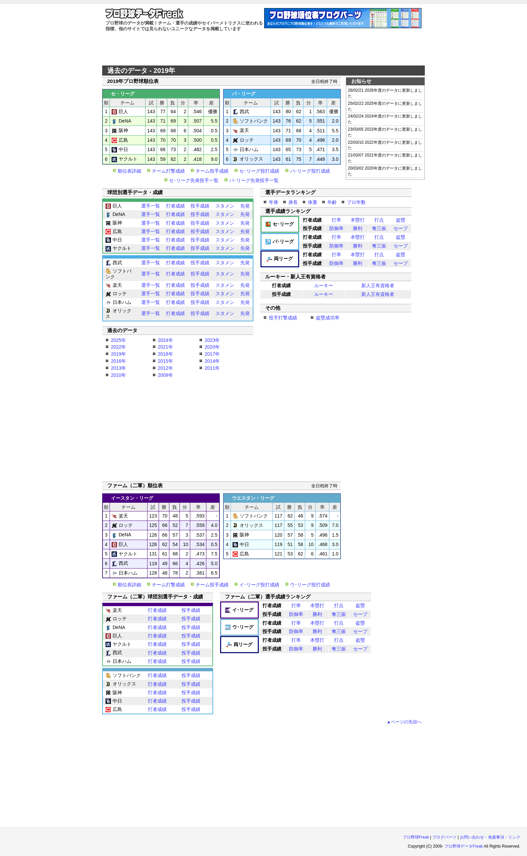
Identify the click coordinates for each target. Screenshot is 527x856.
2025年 (118, 340)
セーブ (401, 228)
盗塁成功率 (327, 317)
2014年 (212, 361)
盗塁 (400, 220)
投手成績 (200, 206)
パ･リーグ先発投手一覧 (254, 180)
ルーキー (323, 285)
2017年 (212, 354)
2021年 (165, 347)
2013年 (118, 368)
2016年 (118, 361)
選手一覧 (150, 206)
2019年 (118, 354)
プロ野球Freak (416, 837)
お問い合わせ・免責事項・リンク (490, 837)
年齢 (332, 202)
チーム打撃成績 (168, 171)
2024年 (165, 340)
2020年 (212, 347)
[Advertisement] (263, 49)
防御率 (336, 228)
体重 (312, 202)
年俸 (273, 202)
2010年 (118, 375)
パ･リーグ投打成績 (310, 171)
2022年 (118, 347)
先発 (245, 206)
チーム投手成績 (212, 171)
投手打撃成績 (283, 317)
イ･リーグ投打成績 (259, 584)
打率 (336, 220)
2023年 (212, 340)
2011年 (212, 368)
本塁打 (358, 220)
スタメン (224, 206)
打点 (379, 220)
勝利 (357, 228)
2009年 (165, 375)
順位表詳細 (129, 171)
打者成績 (175, 206)
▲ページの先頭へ (404, 721)
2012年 (165, 368)
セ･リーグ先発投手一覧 (193, 180)
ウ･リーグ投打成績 (310, 584)
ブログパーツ (444, 837)
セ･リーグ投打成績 (259, 171)
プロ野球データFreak (463, 846)
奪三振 (379, 228)
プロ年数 (356, 202)
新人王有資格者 (377, 285)
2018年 (165, 354)
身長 (293, 202)
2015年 (165, 361)
